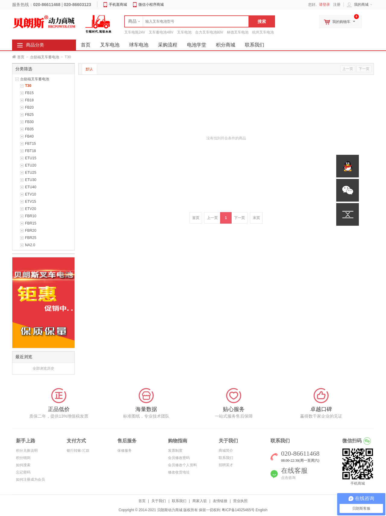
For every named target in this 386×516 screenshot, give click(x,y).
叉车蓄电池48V (161, 32)
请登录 (324, 4)
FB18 (29, 100)
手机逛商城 (118, 4)
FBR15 (30, 223)
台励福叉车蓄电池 (44, 57)
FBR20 (30, 230)
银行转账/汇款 (78, 450)
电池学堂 (196, 44)
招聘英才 (226, 465)
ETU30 (30, 180)
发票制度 (175, 450)
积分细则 (23, 458)
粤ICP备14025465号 (238, 510)
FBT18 (30, 151)
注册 (336, 4)
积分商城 (225, 44)
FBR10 (30, 216)
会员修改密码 (179, 458)
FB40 (29, 136)
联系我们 (254, 44)
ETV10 (30, 194)
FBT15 (30, 144)
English (261, 510)
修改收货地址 (179, 472)
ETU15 (30, 158)
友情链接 (220, 501)
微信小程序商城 (151, 4)
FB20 (29, 107)
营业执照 (240, 501)
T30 (28, 86)
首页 (20, 57)
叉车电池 (184, 32)
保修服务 (124, 450)
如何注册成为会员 (30, 479)
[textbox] (186, 21)
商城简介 (226, 450)
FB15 (29, 93)
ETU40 (30, 187)
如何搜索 (23, 465)
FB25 (29, 115)
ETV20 (30, 209)
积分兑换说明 (27, 450)
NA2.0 (30, 245)
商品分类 (35, 45)
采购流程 (167, 44)
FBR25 (30, 238)
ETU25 (30, 172)
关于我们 (158, 501)
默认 (89, 69)
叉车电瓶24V (134, 32)
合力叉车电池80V (209, 32)
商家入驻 (199, 501)
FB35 (29, 129)
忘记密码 (23, 472)
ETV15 (30, 201)
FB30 (29, 122)
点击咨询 (288, 478)
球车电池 (138, 44)
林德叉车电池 (237, 32)
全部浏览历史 (43, 368)
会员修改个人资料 (182, 465)
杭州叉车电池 (263, 32)
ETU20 (30, 165)
